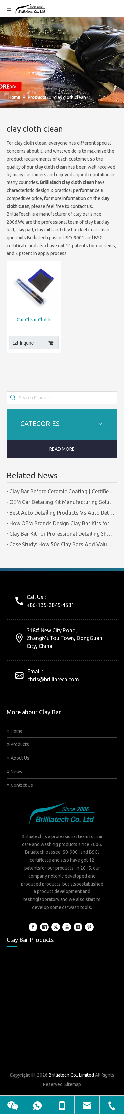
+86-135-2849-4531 (50, 605)
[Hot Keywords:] (13, 398)
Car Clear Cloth (33, 319)
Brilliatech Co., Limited (71, 1075)
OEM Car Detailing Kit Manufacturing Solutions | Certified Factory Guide (62, 502)
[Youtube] (66, 927)
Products (18, 744)
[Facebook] (33, 927)
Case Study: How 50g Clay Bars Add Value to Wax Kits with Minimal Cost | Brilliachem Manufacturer (62, 544)
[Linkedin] (44, 927)
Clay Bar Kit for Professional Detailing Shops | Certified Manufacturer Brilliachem (62, 534)
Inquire (21, 342)
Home (14, 731)
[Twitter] (55, 927)
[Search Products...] (68, 398)
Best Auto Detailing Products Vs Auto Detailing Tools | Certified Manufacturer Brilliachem (62, 513)
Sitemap (72, 1084)
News (14, 771)
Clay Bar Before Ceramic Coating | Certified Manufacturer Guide (62, 491)
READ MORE (62, 449)
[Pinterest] (89, 927)
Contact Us (20, 785)
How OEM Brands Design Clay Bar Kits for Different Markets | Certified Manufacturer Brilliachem (62, 523)
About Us (18, 758)
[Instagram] (78, 927)
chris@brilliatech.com (53, 679)
